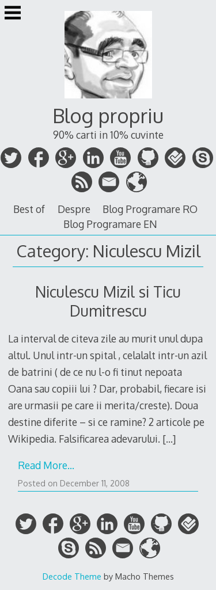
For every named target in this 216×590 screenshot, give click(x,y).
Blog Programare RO (150, 209)
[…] (169, 438)
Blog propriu (108, 115)
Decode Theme (72, 576)
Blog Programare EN (110, 224)
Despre (74, 209)
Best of (29, 209)
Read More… (46, 465)
